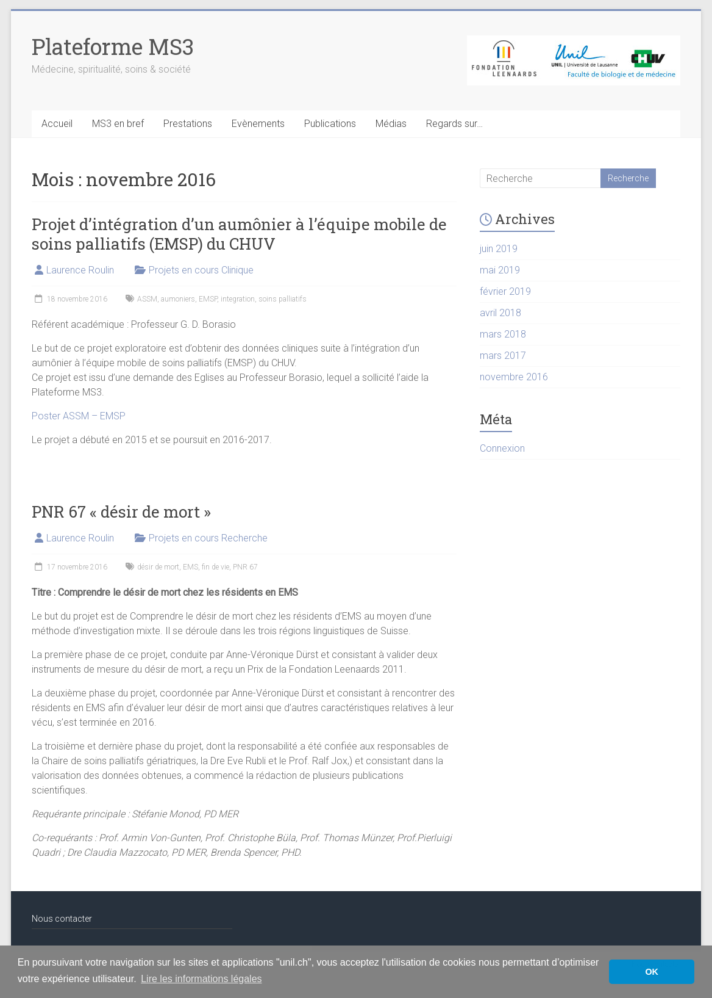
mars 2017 (503, 355)
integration (238, 299)
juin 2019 (499, 249)
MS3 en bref (118, 123)
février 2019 (505, 291)
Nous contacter (62, 919)
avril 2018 (500, 313)
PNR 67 (245, 567)
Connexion (502, 448)
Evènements (258, 123)
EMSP (208, 299)
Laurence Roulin (80, 270)
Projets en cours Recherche (208, 538)
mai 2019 (500, 270)
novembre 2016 (514, 377)
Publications (330, 123)
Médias (391, 123)
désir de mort (158, 567)
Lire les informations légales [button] (201, 979)
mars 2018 (503, 334)
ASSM (147, 299)
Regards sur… (454, 123)
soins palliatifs (282, 299)
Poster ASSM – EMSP (79, 416)
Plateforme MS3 (113, 46)
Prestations (187, 123)
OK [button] (651, 972)
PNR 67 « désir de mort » (121, 511)
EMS (190, 567)
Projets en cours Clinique (201, 270)
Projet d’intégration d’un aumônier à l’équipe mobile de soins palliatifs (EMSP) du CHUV (239, 234)
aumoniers (178, 299)
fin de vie (215, 567)
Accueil (57, 123)
